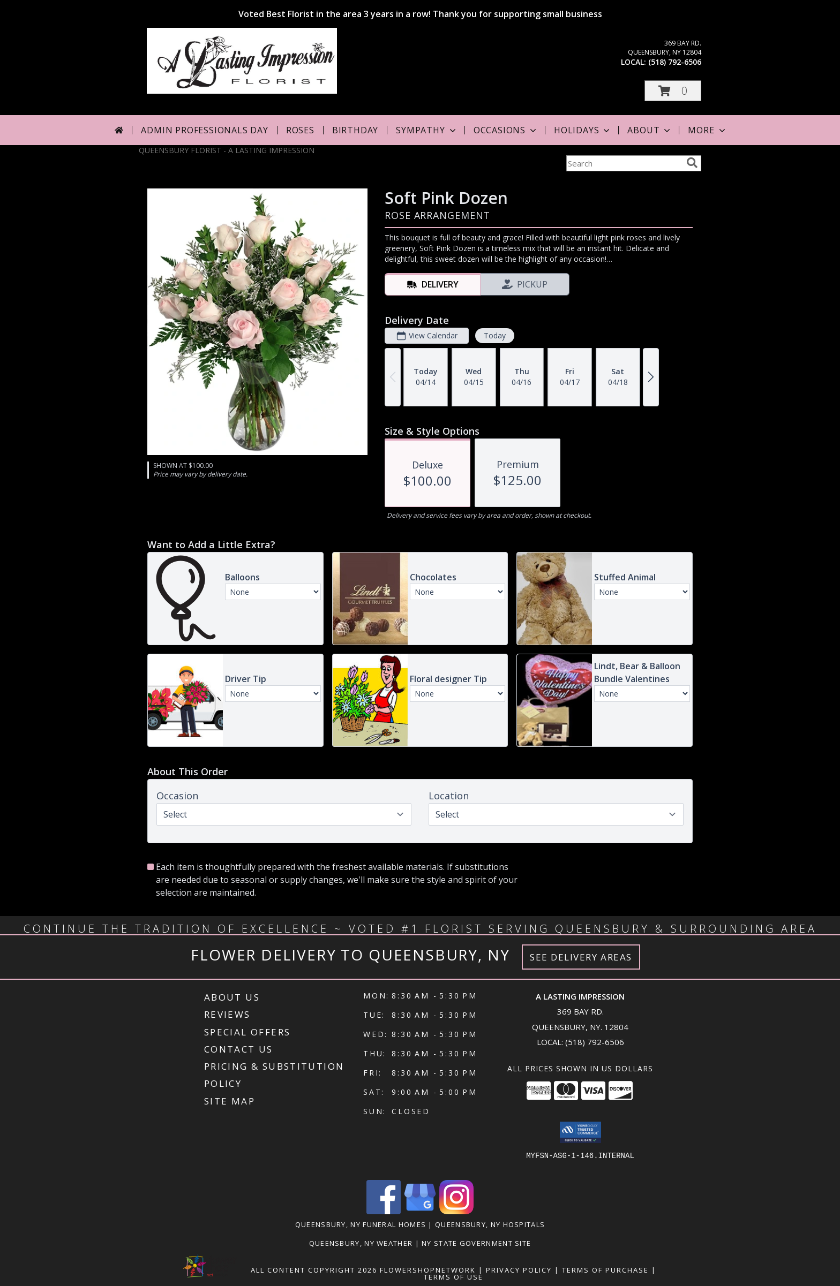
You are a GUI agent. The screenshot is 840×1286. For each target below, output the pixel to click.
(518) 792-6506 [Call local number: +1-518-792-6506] (674, 62)
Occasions (506, 130)
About (649, 130)
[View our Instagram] (456, 1211)
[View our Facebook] (383, 1211)
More (707, 130)
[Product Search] (624, 163)
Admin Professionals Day (204, 130)
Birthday (355, 130)
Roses (300, 130)
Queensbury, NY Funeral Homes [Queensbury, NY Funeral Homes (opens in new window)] (360, 1224)
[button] (672, 90)
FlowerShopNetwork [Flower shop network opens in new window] (428, 1270)
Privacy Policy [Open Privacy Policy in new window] (519, 1270)
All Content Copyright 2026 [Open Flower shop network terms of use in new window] (314, 1270)
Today (495, 335)
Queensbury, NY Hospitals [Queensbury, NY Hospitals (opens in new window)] (490, 1224)
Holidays (583, 130)
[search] (692, 163)
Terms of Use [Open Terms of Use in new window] (453, 1277)
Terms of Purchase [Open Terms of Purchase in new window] (605, 1270)
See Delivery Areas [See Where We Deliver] (581, 957)
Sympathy (427, 130)
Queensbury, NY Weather (361, 1243)
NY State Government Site (476, 1243)
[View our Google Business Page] (420, 1211)
